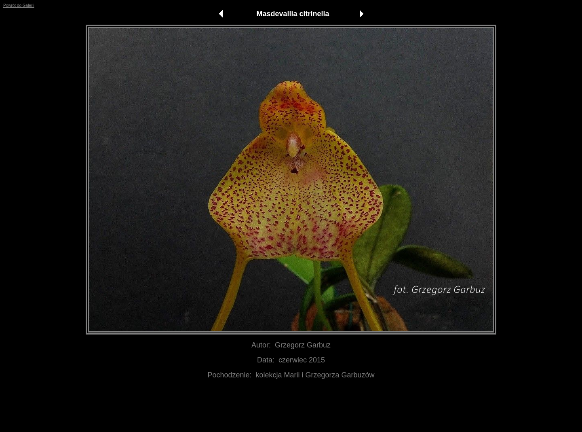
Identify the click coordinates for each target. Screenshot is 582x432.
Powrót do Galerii (18, 5)
